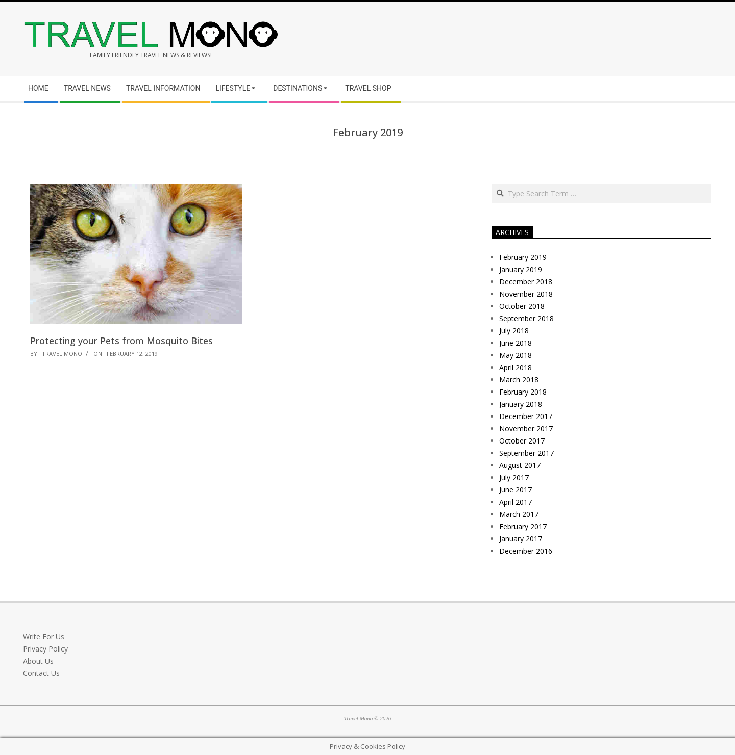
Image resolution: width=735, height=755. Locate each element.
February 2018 (523, 392)
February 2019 (523, 257)
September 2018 (526, 318)
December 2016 (525, 551)
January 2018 (520, 404)
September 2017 (526, 453)
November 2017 (526, 428)
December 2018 (525, 282)
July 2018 (514, 330)
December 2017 (525, 416)
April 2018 (515, 367)
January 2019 (520, 269)
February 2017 (523, 526)
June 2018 (515, 343)
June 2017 (515, 489)
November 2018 (526, 294)
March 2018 (518, 379)
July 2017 (514, 477)
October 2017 (522, 441)
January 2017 (520, 538)
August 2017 (520, 465)
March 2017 (518, 514)
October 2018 (522, 306)
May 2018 (515, 355)
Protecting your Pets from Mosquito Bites (121, 340)
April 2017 (515, 502)
